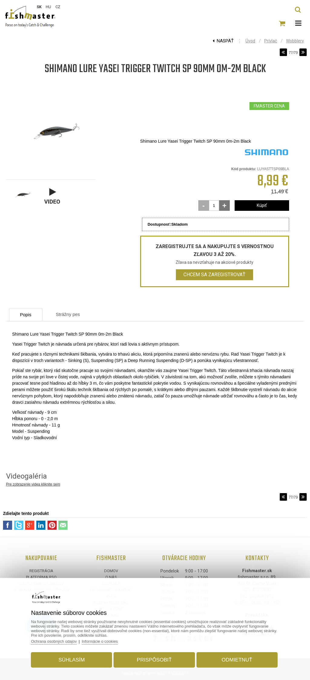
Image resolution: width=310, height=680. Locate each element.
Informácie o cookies (100, 641)
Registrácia (41, 571)
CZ (57, 7)
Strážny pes (68, 314)
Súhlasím (71, 660)
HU (48, 7)
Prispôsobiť (154, 660)
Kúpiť (262, 205)
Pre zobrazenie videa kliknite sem (33, 484)
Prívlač (270, 40)
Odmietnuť (237, 660)
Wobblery (295, 40)
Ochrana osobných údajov (54, 641)
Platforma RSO (41, 577)
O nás (111, 577)
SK (39, 7)
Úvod (250, 40)
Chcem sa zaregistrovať (214, 274)
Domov (111, 571)
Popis (25, 314)
